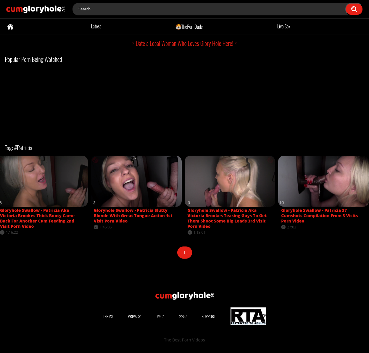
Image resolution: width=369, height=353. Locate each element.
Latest (96, 26)
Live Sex (284, 26)
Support (209, 316)
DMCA (160, 316)
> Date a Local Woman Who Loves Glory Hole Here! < (185, 43)
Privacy (134, 316)
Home (10, 27)
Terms (108, 316)
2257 (183, 316)
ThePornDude (189, 26)
